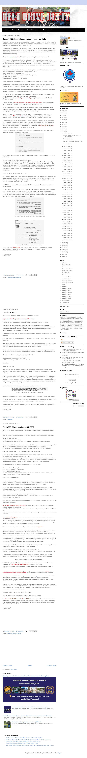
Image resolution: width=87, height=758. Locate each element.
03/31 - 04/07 (67, 212)
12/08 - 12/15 (67, 146)
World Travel (47, 30)
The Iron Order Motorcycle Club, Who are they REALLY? (26, 722)
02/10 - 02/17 (67, 228)
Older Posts (52, 666)
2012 (63, 243)
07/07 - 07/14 (67, 183)
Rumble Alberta (17, 30)
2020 (63, 115)
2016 (63, 124)
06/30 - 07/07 (67, 185)
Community (10, 277)
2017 (63, 122)
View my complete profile (74, 40)
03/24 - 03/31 (67, 215)
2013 (63, 131)
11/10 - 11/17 (67, 155)
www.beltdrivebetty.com (33, 576)
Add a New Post (64, 312)
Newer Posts (7, 666)
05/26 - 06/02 (67, 194)
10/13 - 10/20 (67, 164)
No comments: (20, 275)
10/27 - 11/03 (67, 160)
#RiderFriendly (65, 272)
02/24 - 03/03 (67, 224)
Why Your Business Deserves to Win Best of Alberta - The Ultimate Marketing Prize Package (73, 365)
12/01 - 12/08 (67, 148)
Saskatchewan (65, 302)
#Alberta (64, 263)
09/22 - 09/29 (67, 167)
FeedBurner (75, 383)
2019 (63, 117)
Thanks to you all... (11, 313)
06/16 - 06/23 (67, 189)
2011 (63, 245)
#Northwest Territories (67, 270)
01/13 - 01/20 (67, 237)
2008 (63, 252)
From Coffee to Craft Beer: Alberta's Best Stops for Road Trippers (72, 358)
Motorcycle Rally (66, 290)
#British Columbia (66, 264)
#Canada (64, 266)
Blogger (60, 752)
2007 (63, 254)
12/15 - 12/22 (67, 144)
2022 (63, 113)
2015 (63, 126)
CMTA (63, 284)
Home (6, 30)
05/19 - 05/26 (67, 196)
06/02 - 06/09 (67, 192)
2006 (63, 256)
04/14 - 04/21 (67, 208)
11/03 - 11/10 (67, 157)
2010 (63, 247)
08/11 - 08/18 (67, 176)
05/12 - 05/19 (67, 199)
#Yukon (64, 274)
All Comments (65, 342)
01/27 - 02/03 (67, 233)
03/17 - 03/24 (67, 217)
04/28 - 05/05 (67, 203)
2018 (63, 119)
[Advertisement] (29, 293)
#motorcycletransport (67, 282)
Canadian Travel (33, 30)
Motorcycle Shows (66, 296)
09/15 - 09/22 (67, 169)
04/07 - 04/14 (67, 210)
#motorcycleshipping (67, 280)
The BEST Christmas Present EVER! (18, 427)
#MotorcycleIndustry (67, 268)
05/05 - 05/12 (67, 201)
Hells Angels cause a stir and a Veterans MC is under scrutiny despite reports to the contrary (28, 715)
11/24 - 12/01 (67, 151)
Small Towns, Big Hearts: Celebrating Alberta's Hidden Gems (71, 361)
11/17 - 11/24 (67, 153)
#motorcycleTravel (66, 276)
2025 (63, 110)
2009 (63, 249)
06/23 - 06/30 (67, 187)
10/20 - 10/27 (67, 162)
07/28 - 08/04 (67, 178)
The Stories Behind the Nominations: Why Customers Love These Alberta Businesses (73, 354)
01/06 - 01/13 (67, 240)
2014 (63, 129)
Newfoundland (65, 300)
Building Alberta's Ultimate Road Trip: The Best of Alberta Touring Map (26, 676)
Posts (63, 340)
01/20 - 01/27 (67, 235)
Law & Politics (17, 277)
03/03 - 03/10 (67, 221)
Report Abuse (64, 306)
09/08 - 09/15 (67, 171)
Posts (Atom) (13, 669)
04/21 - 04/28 (67, 205)
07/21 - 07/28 (67, 180)
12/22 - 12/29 (67, 133)
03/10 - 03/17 (67, 219)
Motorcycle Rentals (67, 292)
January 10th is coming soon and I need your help (24, 39)
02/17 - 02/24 (67, 226)
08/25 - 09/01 (67, 173)
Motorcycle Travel (66, 298)
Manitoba (64, 286)
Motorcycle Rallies (66, 288)
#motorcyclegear (66, 278)
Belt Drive (73, 38)
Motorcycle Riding (66, 294)
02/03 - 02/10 (67, 230)
